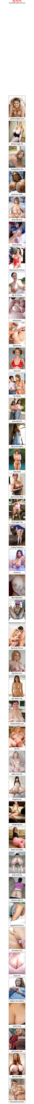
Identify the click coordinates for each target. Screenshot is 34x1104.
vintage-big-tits (17, 813)
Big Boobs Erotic (17, 183)
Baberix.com (17, 335)
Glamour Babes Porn (17, 108)
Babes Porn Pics (17, 763)
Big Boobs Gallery (17, 435)
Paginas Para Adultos (17, 990)
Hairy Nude (17, 461)
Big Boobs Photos (17, 637)
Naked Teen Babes (17, 839)
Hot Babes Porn (17, 939)
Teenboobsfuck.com (17, 713)
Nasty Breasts (17, 234)
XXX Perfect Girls (17, 1040)
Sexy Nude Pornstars (17, 1091)
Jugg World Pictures (17, 914)
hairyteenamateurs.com (17, 612)
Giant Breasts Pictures (17, 259)
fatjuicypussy (17, 309)
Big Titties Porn (17, 662)
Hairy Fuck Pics (17, 864)
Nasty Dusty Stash (17, 486)
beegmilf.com (17, 788)
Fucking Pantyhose (17, 536)
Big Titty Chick (17, 1065)
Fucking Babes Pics (17, 158)
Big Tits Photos (17, 284)
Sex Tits (17, 738)
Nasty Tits (17, 360)
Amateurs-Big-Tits (17, 889)
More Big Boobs (17, 587)
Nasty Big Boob (17, 208)
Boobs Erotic (17, 1015)
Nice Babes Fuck (17, 687)
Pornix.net (17, 561)
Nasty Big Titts (17, 410)
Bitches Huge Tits (17, 133)
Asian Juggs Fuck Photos (17, 511)
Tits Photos (17, 385)
